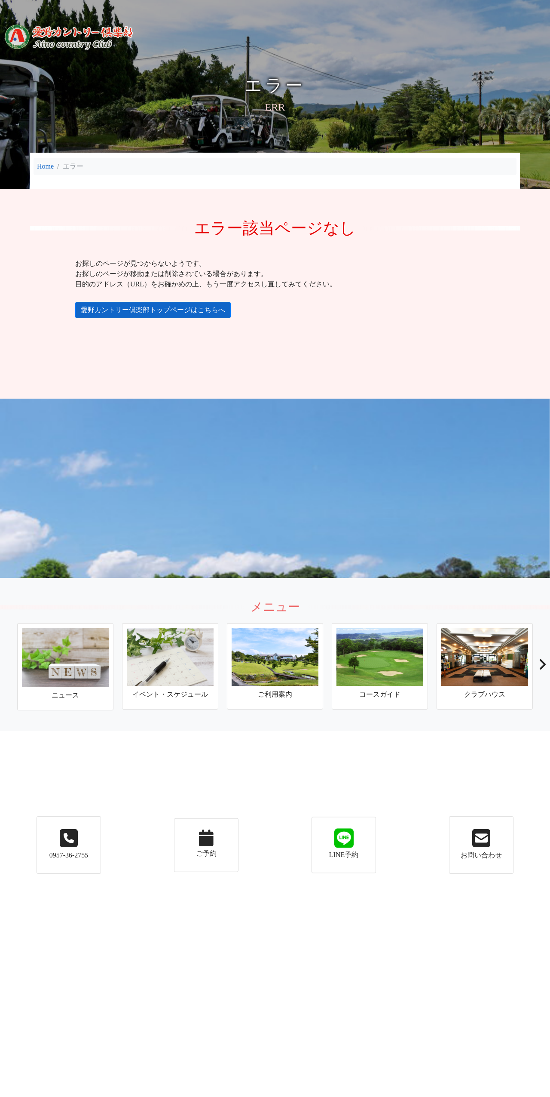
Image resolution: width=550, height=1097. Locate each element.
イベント (160, 8)
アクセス (362, 8)
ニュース (119, 8)
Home (45, 166)
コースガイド (308, 8)
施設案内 (255, 8)
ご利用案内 (205, 8)
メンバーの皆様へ (416, 8)
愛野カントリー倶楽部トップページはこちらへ (146, 309)
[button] (542, 667)
